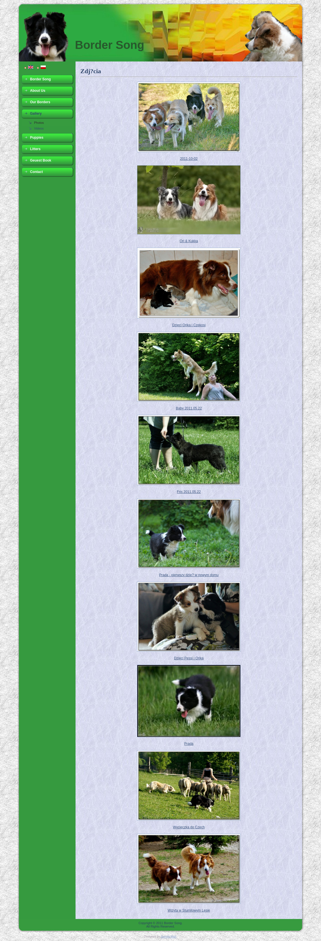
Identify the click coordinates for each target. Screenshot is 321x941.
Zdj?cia (90, 71)
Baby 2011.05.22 (189, 408)
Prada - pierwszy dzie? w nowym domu (189, 575)
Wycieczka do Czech (189, 827)
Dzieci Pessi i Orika (188, 658)
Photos (39, 122)
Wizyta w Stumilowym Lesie (189, 910)
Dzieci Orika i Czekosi (189, 325)
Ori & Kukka (189, 241)
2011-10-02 (188, 159)
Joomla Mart (168, 936)
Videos (38, 128)
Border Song (109, 45)
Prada (188, 744)
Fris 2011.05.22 (189, 492)
